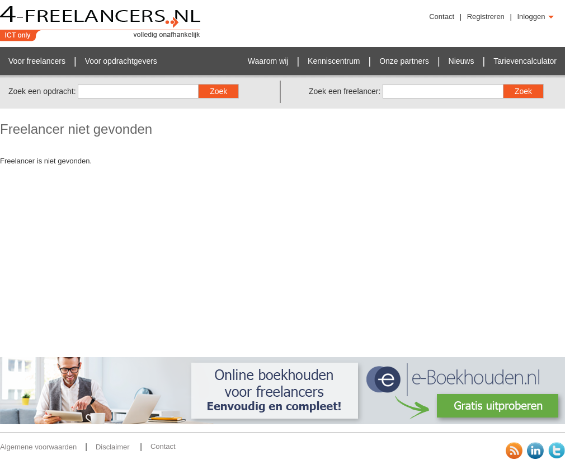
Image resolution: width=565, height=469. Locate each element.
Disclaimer (113, 447)
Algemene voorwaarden (38, 447)
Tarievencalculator (525, 61)
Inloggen (535, 16)
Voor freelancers (36, 61)
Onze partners (404, 61)
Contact (441, 16)
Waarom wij (268, 61)
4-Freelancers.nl (100, 23)
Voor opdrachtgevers (121, 61)
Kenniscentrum (334, 61)
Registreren (486, 16)
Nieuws (461, 61)
